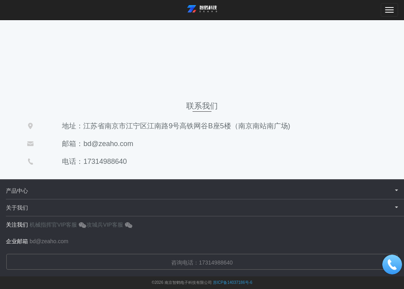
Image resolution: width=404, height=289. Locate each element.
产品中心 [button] (202, 191)
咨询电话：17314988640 (202, 262)
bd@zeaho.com (49, 241)
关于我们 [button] (202, 208)
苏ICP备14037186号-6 (232, 282)
